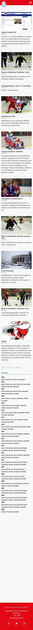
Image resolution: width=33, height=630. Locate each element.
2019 (2, 403)
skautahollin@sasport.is (16, 618)
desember (16, 386)
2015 (2, 431)
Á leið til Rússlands (7, 271)
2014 (2, 438)
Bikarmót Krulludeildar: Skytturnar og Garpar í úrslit (16, 237)
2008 (2, 481)
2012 (2, 453)
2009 (2, 474)
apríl (15, 379)
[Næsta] (19, 367)
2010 (2, 467)
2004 (2, 509)
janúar (3, 379)
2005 (2, 502)
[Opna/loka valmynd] (30, 2)
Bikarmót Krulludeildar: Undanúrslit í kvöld (15, 309)
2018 (2, 410)
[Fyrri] (2, 367)
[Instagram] (24, 623)
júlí (23, 384)
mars (12, 379)
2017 (2, 417)
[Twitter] (16, 623)
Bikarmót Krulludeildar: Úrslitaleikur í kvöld (15, 72)
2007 (2, 488)
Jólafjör (3, 341)
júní (20, 379)
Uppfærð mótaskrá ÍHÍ (8, 32)
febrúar (7, 379)
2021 (2, 389)
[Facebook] (8, 623)
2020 (2, 396)
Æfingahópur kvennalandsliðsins (11, 199)
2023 (2, 377)
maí (18, 379)
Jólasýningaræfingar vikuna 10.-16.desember (16, 86)
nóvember (9, 386)
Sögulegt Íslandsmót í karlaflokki (12, 152)
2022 (2, 382)
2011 (2, 460)
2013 (2, 446)
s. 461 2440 (16, 615)
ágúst (23, 379)
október (3, 386)
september (27, 384)
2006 (2, 495)
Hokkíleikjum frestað (8, 116)
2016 (2, 424)
